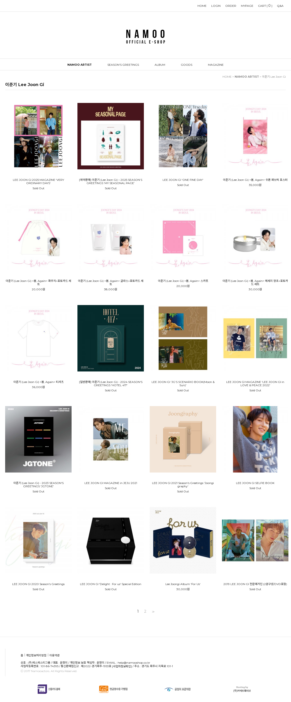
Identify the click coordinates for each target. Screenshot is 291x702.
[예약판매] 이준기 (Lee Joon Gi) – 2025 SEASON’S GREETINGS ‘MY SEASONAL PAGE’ (110, 181)
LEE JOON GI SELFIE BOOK (255, 483)
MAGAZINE (216, 64)
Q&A (280, 5)
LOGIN (216, 5)
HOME (202, 5)
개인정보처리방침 (36, 655)
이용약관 (54, 655)
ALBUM (160, 64)
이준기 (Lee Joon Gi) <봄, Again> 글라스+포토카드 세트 (110, 282)
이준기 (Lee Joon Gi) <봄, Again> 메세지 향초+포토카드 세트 (255, 282)
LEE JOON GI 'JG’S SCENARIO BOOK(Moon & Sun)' (183, 383)
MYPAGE (247, 5)
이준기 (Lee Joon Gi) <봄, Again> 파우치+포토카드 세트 (38, 282)
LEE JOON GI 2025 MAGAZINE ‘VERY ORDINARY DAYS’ (38, 181)
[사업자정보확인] (122, 666)
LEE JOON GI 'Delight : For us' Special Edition (110, 584)
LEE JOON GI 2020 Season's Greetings (38, 584)
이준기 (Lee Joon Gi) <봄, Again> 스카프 (183, 281)
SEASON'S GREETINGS (123, 64)
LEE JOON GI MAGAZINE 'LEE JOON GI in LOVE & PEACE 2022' (255, 383)
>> (153, 611)
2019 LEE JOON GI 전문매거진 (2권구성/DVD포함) (255, 584)
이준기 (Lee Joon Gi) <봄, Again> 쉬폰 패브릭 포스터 (255, 180)
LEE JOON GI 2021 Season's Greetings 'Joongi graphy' (183, 484)
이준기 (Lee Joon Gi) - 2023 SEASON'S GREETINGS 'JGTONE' (38, 484)
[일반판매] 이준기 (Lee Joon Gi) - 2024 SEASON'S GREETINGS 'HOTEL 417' (110, 383)
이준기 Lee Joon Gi (274, 76)
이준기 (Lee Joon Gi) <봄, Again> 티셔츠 (38, 382)
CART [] (265, 6)
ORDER (230, 5)
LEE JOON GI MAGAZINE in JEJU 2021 (110, 483)
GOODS (186, 64)
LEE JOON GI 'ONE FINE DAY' (183, 180)
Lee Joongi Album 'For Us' (182, 584)
